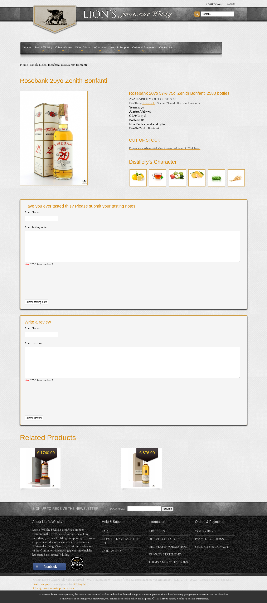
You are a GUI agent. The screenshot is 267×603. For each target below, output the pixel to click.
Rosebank (148, 104)
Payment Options (209, 552)
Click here (159, 599)
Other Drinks (82, 47)
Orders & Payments (144, 47)
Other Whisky (63, 47)
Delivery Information (168, 560)
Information (100, 47)
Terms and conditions (168, 575)
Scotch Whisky (43, 47)
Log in (231, 4)
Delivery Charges (164, 552)
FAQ (105, 544)
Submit (167, 521)
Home (27, 47)
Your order (206, 544)
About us (157, 544)
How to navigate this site (121, 554)
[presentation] (56, 289)
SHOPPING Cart (214, 4)
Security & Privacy (211, 560)
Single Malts (38, 65)
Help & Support (119, 47)
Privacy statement (165, 567)
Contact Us (166, 47)
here (184, 599)
